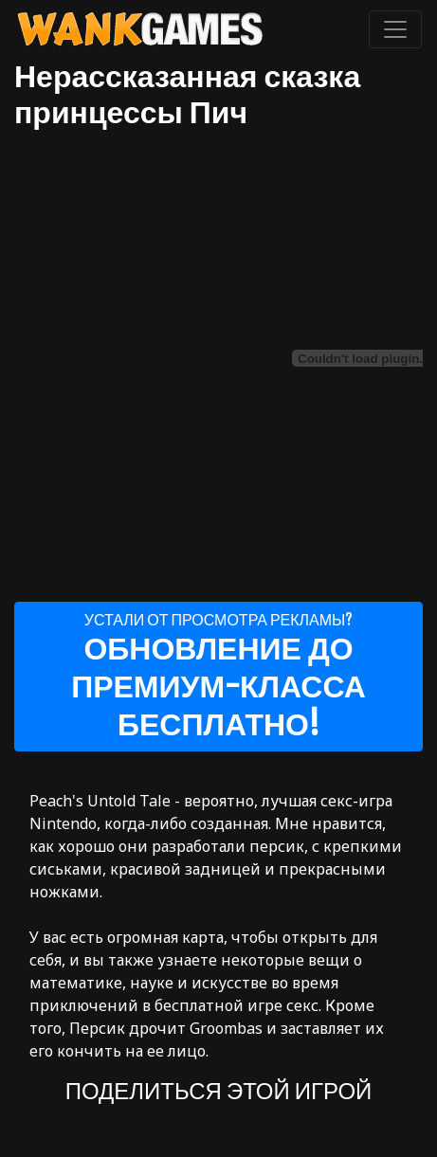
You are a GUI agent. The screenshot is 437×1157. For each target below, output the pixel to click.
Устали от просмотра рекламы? (218, 676)
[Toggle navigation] (395, 29)
